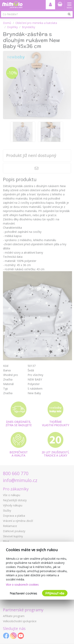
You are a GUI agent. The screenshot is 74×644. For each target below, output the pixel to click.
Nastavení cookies (23, 593)
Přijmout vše (54, 593)
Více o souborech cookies (22, 584)
